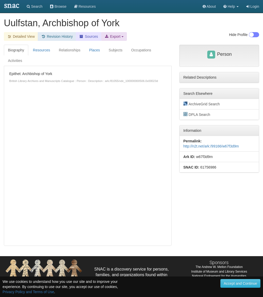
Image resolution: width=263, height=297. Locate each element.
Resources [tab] (41, 50)
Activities (15, 61)
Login (252, 6)
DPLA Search (196, 114)
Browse (58, 6)
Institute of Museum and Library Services (219, 271)
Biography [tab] (16, 50)
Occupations (141, 50)
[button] (231, 6)
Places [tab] (94, 50)
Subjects (116, 50)
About (209, 6)
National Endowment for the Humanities (219, 276)
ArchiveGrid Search (201, 103)
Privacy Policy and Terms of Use (28, 292)
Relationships (69, 50)
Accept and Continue (240, 283)
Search (34, 6)
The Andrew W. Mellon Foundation (219, 267)
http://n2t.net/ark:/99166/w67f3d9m (211, 146)
